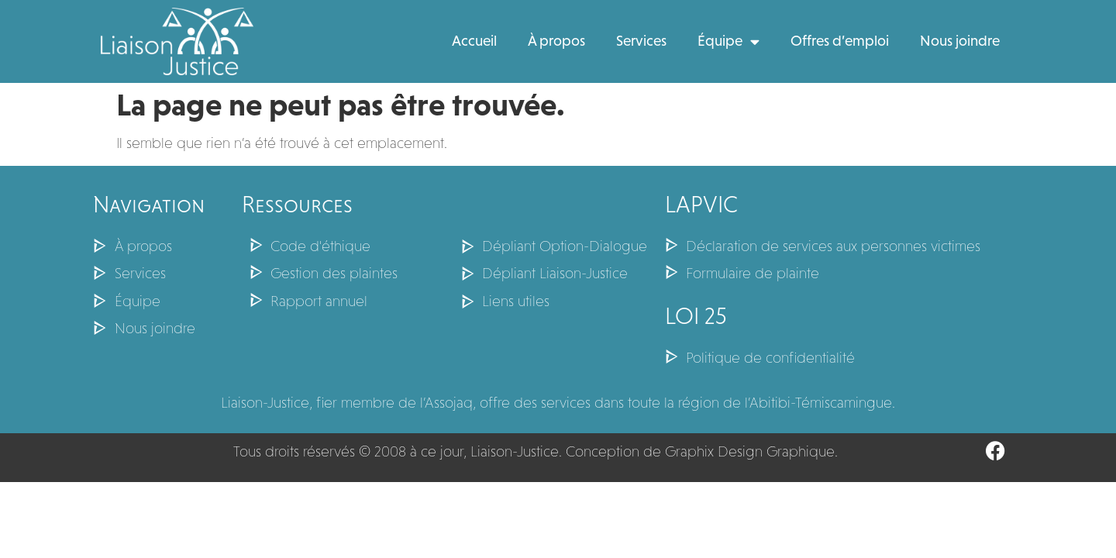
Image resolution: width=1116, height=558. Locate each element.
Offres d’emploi (839, 41)
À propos (556, 41)
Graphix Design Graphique (750, 451)
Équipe (729, 41)
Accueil (474, 41)
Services (641, 41)
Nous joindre (960, 41)
